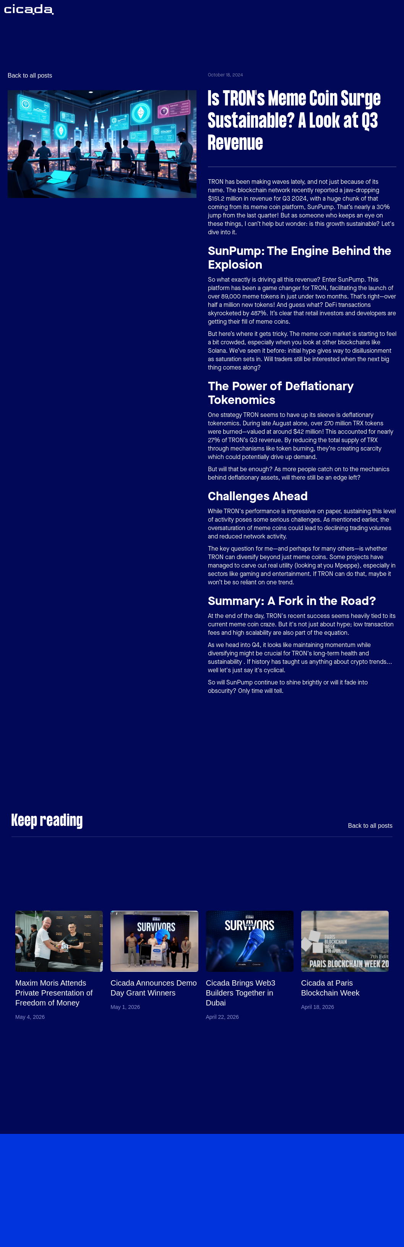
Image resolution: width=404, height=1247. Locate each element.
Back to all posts (30, 76)
